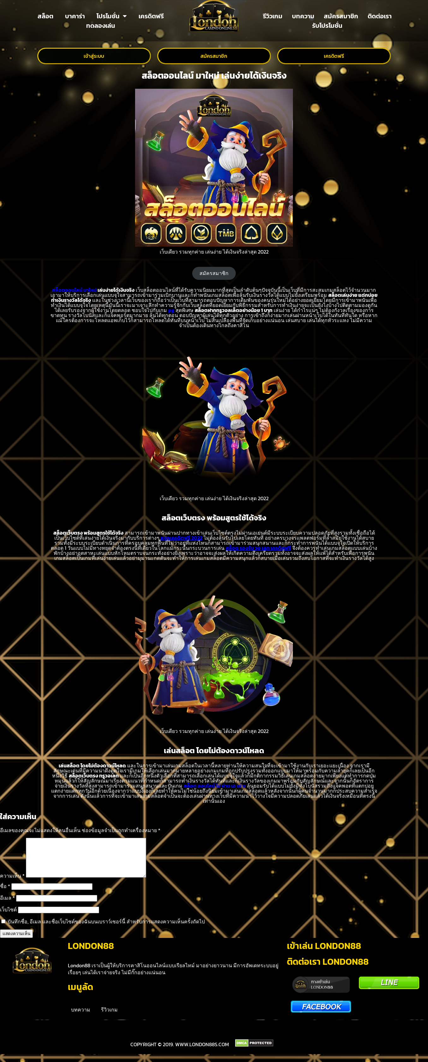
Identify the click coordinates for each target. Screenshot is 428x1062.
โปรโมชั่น (112, 16)
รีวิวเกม (272, 16)
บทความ (303, 16)
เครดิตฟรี (151, 16)
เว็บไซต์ (8, 917)
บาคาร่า (75, 16)
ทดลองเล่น (100, 25)
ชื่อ (5, 893)
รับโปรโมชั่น (327, 25)
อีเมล (7, 905)
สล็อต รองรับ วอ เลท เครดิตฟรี (258, 548)
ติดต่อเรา (380, 16)
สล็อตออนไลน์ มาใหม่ (74, 290)
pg (171, 310)
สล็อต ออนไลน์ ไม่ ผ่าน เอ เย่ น (215, 785)
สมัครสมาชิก (341, 16)
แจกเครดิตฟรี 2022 (181, 538)
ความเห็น (12, 883)
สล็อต (45, 16)
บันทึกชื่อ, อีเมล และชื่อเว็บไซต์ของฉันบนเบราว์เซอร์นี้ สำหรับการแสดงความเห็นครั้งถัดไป (106, 929)
